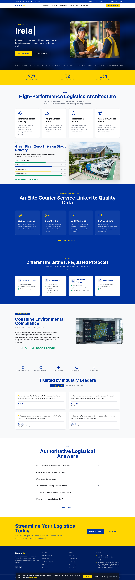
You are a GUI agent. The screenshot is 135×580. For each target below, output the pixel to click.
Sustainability (74, 5)
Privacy (121, 1)
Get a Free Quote (113, 5)
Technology (84, 5)
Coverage (54, 5)
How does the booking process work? (67, 486)
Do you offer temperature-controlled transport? (67, 492)
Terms (116, 1)
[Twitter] (20, 567)
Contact (95, 1)
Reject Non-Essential (100, 576)
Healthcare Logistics (47, 561)
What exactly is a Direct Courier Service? (67, 466)
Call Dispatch (42, 53)
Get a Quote (101, 1)
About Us (71, 555)
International (63, 5)
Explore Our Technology (67, 240)
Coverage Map (73, 558)
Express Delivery (47, 555)
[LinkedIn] (16, 567)
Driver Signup (73, 568)
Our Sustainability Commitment (26, 179)
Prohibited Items (109, 1)
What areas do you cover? (67, 479)
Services (46, 5)
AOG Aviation (45, 565)
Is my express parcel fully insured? (67, 472)
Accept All (87, 576)
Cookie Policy (33, 577)
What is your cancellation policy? (67, 499)
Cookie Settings (113, 576)
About (90, 1)
